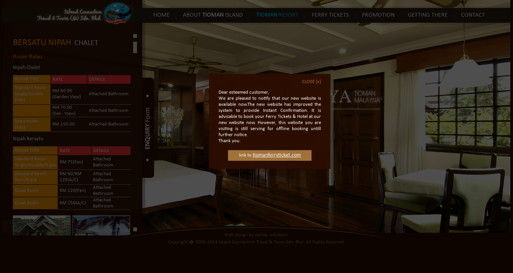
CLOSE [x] (311, 75)
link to (270, 149)
